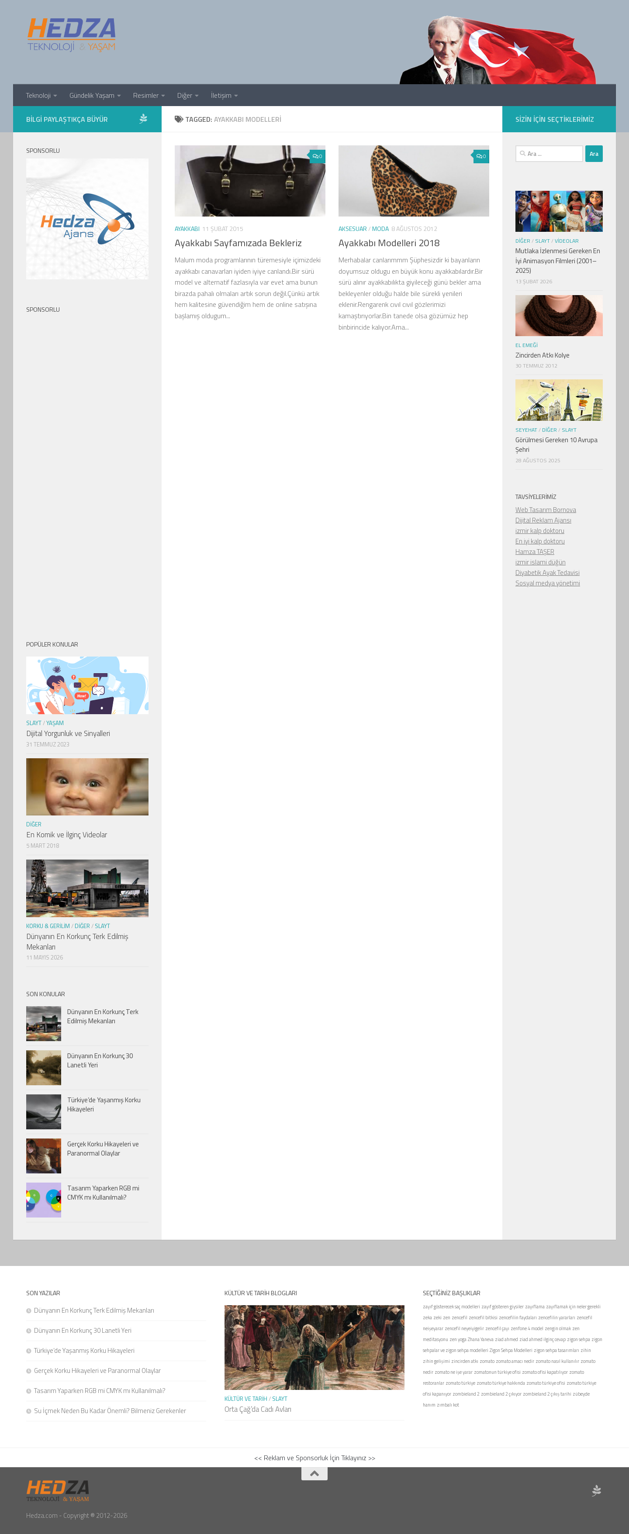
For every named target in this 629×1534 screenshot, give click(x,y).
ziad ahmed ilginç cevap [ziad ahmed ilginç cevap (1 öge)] (542, 1339)
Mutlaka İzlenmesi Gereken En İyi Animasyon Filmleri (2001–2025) (557, 260)
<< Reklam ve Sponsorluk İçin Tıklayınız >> (314, 1457)
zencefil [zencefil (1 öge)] (459, 1317)
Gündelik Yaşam (91, 95)
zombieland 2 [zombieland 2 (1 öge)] (466, 1393)
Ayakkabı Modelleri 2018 (389, 242)
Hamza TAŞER (534, 552)
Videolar (567, 241)
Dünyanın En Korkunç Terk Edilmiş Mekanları (77, 942)
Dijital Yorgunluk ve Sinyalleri (68, 733)
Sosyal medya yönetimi (547, 583)
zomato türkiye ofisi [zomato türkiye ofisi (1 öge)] (545, 1382)
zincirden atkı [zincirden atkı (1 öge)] (464, 1361)
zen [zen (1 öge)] (446, 1317)
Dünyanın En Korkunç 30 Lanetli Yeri (100, 1060)
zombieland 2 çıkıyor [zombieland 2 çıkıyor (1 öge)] (501, 1393)
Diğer (184, 95)
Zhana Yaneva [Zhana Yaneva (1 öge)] (481, 1339)
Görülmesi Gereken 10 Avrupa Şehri (556, 445)
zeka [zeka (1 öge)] (427, 1317)
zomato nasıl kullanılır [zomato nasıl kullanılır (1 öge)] (557, 1361)
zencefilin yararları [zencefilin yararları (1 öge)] (556, 1317)
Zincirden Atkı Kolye (542, 355)
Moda (380, 228)
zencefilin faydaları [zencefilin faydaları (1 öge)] (518, 1317)
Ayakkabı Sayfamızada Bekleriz (238, 242)
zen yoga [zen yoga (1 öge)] (458, 1339)
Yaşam (55, 723)
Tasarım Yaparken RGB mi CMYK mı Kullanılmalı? (103, 1192)
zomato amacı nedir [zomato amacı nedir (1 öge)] (515, 1361)
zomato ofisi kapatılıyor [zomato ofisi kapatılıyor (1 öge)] (545, 1372)
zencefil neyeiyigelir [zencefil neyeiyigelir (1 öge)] (464, 1328)
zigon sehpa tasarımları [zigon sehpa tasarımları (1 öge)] (556, 1350)
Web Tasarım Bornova (545, 510)
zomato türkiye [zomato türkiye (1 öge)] (460, 1382)
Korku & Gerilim (48, 926)
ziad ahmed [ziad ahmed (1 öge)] (506, 1339)
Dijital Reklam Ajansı (543, 520)
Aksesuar (353, 228)
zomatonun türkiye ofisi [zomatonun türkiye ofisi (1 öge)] (497, 1372)
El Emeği (526, 345)
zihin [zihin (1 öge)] (586, 1350)
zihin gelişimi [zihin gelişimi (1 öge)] (436, 1361)
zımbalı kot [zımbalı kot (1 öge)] (448, 1404)
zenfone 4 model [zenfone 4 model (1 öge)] (527, 1328)
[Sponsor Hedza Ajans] (143, 119)
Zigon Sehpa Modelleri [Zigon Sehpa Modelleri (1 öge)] (511, 1350)
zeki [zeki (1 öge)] (437, 1317)
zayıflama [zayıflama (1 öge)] (535, 1306)
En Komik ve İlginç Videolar (66, 834)
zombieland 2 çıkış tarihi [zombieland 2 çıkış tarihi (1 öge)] (547, 1393)
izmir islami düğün (540, 562)
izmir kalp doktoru (539, 531)
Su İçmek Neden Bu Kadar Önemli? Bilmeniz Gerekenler (110, 1411)
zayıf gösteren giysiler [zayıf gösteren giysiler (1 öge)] (502, 1306)
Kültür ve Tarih (246, 1398)
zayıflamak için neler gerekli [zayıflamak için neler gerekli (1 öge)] (573, 1306)
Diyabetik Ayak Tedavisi (547, 573)
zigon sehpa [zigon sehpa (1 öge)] (578, 1339)
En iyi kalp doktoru (540, 541)
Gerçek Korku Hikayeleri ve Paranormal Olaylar (103, 1148)
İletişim (221, 95)
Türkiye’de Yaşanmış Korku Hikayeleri (104, 1104)
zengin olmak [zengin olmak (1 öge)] (558, 1328)
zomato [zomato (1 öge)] (487, 1361)
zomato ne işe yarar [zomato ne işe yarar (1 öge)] (454, 1372)
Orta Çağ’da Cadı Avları (258, 1409)
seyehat (526, 430)
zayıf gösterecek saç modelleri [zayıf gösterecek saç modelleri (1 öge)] (451, 1306)
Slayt (33, 723)
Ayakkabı (187, 228)
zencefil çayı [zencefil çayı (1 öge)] (497, 1328)
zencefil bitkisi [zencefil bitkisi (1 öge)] (483, 1317)
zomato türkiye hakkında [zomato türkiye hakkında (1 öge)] (501, 1382)
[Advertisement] (87, 469)
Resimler (146, 95)
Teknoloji (38, 95)
